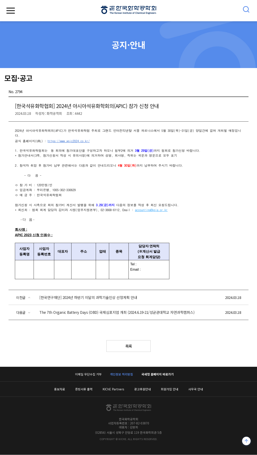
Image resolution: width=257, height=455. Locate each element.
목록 (128, 346)
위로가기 (246, 441)
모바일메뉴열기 (10, 11)
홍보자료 (59, 389)
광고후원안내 (142, 389)
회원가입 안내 (169, 389)
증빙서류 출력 (84, 389)
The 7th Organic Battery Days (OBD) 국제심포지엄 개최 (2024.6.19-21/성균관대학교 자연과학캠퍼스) (116, 312)
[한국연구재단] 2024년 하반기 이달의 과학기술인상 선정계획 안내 (88, 297)
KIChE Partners (113, 389)
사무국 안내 (195, 389)
